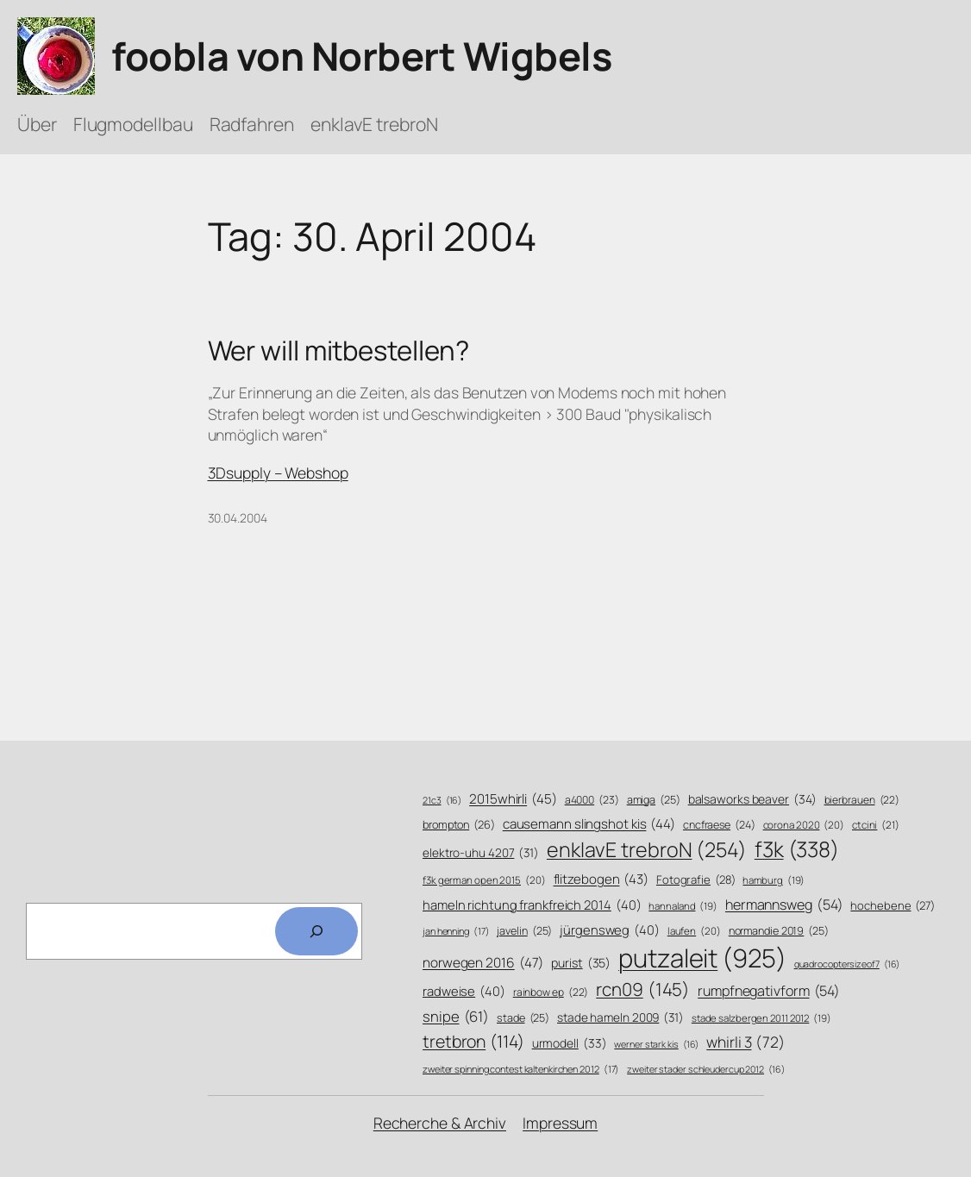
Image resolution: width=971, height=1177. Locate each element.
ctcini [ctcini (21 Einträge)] (875, 825)
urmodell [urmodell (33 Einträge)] (569, 1043)
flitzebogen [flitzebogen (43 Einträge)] (601, 879)
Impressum (560, 1122)
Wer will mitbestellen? (339, 350)
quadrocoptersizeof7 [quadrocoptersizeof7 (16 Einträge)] (847, 964)
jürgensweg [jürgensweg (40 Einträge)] (610, 930)
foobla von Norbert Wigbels (361, 56)
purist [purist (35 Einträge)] (581, 963)
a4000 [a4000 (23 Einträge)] (592, 799)
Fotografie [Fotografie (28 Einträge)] (696, 879)
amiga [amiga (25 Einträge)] (653, 800)
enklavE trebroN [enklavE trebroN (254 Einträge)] (647, 850)
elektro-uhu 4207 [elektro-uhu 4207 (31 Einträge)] (481, 852)
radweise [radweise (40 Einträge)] (464, 991)
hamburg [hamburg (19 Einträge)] (773, 880)
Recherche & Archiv (439, 1122)
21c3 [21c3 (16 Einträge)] (442, 800)
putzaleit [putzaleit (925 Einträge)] (702, 958)
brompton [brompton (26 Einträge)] (459, 825)
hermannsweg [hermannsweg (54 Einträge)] (784, 905)
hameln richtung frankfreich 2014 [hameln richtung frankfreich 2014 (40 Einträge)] (532, 905)
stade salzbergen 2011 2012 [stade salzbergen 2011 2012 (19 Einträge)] (761, 1018)
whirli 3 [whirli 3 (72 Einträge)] (745, 1041)
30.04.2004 (237, 518)
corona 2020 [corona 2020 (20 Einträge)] (804, 825)
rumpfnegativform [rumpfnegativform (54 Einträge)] (769, 991)
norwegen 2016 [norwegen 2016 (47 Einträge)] (483, 963)
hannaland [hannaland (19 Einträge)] (682, 906)
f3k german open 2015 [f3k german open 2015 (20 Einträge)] (484, 880)
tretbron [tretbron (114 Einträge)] (473, 1041)
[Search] (316, 931)
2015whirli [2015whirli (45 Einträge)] (513, 799)
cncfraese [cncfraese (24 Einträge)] (719, 824)
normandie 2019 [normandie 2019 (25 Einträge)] (779, 931)
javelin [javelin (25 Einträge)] (524, 931)
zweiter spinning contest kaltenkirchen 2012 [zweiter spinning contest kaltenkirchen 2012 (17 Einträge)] (521, 1068)
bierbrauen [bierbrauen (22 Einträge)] (862, 800)
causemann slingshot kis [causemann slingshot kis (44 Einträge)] (589, 824)
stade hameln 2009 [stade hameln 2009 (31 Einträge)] (620, 1017)
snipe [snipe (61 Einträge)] (456, 1016)
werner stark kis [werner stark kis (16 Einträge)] (656, 1044)
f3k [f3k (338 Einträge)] (797, 849)
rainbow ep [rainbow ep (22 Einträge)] (551, 993)
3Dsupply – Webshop (278, 472)
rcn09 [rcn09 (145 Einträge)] (643, 989)
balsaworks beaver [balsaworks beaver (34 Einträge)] (752, 799)
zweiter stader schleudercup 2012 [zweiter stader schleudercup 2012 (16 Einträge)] (705, 1069)
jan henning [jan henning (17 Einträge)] (456, 930)
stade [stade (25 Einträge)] (523, 1018)
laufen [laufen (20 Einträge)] (694, 931)
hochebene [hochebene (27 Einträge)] (892, 905)
